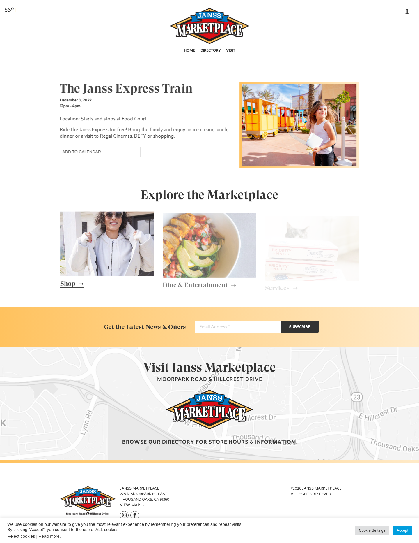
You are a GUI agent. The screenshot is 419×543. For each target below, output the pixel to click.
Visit (230, 50)
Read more (49, 536)
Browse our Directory (158, 442)
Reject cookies (21, 536)
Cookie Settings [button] (372, 530)
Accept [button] (402, 530)
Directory (210, 50)
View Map (130, 505)
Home (189, 50)
